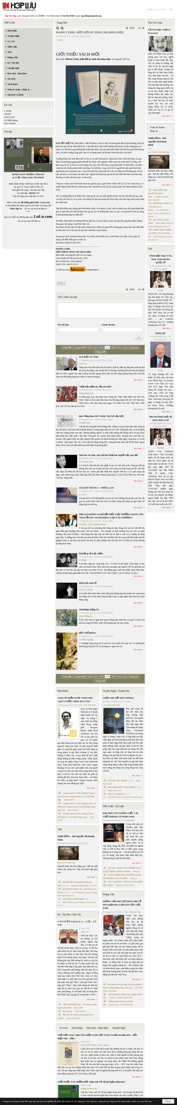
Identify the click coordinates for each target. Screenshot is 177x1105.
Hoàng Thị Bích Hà (73, 1018)
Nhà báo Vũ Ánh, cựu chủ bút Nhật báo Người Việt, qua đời (108, 455)
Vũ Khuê (83, 560)
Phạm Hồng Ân (85, 616)
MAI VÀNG (67, 1011)
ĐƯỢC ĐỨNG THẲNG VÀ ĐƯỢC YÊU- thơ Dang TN (160, 233)
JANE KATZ (9, 117)
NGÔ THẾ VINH (90, 705)
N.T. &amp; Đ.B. (86, 462)
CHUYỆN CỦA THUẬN (117, 781)
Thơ (60, 829)
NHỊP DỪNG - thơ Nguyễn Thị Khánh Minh (76, 838)
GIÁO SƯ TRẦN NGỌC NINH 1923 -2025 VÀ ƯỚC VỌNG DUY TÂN (75, 700)
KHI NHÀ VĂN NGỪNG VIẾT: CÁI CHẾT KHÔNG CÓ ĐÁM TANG (120, 815)
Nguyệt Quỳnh (114, 1005)
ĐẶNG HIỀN (67, 902)
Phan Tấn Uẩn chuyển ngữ (132, 797)
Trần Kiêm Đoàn (135, 912)
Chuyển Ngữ (118, 1028)
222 (125, 347)
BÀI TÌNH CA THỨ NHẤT (73, 899)
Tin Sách (63, 1028)
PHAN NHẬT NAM (125, 998)
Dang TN (93, 886)
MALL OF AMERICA (116, 794)
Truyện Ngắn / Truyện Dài (116, 691)
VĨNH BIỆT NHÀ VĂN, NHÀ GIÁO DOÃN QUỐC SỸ (160, 259)
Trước (131, 28)
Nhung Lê (133, 878)
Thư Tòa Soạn (155, 22)
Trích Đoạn (77, 1028)
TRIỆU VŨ (85, 932)
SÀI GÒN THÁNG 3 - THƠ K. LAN (96, 487)
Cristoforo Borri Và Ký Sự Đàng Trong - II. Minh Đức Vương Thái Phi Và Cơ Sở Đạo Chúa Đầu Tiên (77, 806)
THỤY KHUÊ (69, 800)
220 (113, 347)
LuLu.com (45, 202)
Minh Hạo (130, 820)
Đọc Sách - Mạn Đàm (97, 1028)
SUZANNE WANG (115, 797)
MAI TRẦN (112, 991)
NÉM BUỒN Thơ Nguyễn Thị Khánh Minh (157, 193)
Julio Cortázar (10, 123)
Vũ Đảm (82, 524)
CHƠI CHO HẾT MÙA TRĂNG (118, 698)
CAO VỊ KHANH (78, 892)
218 (101, 347)
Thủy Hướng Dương (97, 524)
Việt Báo (160, 448)
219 (107, 347)
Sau (139, 28)
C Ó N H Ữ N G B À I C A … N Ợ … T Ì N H (77, 923)
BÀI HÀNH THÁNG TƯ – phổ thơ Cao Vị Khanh (160, 206)
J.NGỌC (7, 114)
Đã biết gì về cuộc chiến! (91, 553)
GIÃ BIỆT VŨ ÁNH (88, 357)
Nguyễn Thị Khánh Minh (66, 863)
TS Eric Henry (103, 1045)
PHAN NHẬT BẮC (113, 705)
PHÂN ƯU (160, 333)
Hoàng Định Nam (86, 393)
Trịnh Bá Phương (126, 1005)
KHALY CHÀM (86, 590)
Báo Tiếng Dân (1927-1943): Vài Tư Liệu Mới (101, 416)
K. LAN (82, 494)
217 (95, 347)
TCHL (60, 40)
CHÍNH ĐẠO (84, 423)
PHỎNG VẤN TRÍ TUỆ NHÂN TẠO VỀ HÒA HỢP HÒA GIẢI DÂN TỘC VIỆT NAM (122, 904)
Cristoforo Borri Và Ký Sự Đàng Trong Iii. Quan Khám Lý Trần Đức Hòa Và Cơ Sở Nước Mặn (76, 796)
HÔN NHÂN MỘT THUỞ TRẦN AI (122, 787)
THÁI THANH (80, 1011)
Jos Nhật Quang (10, 120)
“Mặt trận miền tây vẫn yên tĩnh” (95, 386)
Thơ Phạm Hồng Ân (89, 609)
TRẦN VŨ (113, 998)
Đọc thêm (138, 380)
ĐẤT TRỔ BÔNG (87, 633)
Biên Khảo (63, 691)
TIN (150, 249)
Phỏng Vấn (108, 894)
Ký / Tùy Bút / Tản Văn (69, 914)
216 (89, 347)
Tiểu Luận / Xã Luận (113, 806)
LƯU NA (83, 364)
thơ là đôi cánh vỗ (87, 583)
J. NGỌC (8, 111)
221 (119, 347)
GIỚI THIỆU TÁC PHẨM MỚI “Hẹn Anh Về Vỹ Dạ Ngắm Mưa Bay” (92, 1081)
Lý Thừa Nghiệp (86, 639)
